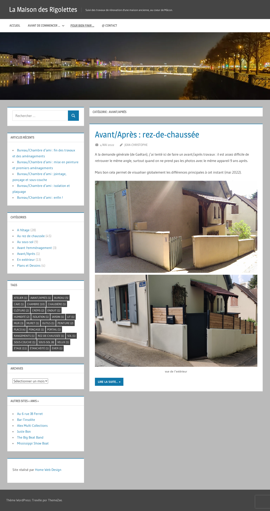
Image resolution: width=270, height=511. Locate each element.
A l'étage (23, 230)
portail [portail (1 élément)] (54, 329)
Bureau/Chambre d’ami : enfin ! (40, 197)
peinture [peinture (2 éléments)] (65, 323)
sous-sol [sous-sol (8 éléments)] (46, 342)
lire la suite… (108, 382)
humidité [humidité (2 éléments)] (22, 316)
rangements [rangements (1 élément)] (24, 335)
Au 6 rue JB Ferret (30, 414)
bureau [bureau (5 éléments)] (61, 297)
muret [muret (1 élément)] (33, 323)
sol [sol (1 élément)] (71, 335)
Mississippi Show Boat (33, 443)
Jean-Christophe (135, 145)
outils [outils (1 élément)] (48, 323)
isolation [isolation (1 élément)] (41, 316)
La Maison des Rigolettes (43, 9)
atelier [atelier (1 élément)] (20, 297)
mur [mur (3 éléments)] (18, 323)
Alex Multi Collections (32, 425)
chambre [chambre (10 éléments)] (36, 304)
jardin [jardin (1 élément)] (58, 316)
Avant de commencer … (46, 25)
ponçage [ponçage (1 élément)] (36, 329)
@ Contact (109, 25)
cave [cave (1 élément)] (19, 304)
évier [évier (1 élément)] (57, 348)
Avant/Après (26, 253)
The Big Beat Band (30, 437)
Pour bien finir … (82, 25)
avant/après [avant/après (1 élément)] (40, 297)
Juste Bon (24, 431)
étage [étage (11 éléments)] (20, 348)
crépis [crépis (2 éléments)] (38, 310)
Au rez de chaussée (31, 236)
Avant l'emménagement (34, 248)
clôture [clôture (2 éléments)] (21, 310)
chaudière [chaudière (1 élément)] (57, 304)
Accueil (14, 25)
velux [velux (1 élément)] (63, 342)
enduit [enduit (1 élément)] (53, 310)
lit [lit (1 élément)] (70, 316)
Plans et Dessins (28, 265)
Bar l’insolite (26, 419)
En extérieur (26, 259)
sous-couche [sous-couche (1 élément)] (24, 342)
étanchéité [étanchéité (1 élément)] (39, 348)
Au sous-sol (25, 242)
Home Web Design (48, 470)
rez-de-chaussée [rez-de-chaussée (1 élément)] (51, 335)
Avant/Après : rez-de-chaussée (147, 134)
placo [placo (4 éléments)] (20, 329)
